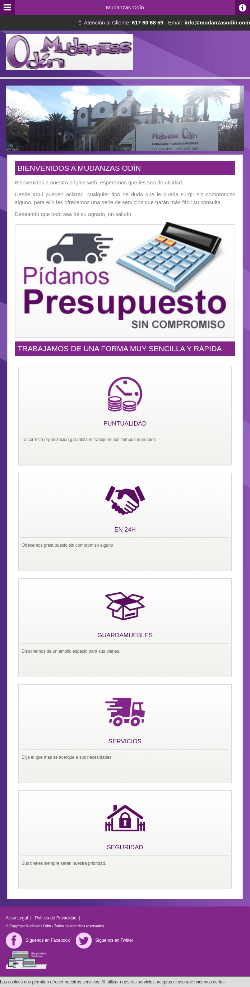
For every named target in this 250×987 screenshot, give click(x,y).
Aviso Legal (17, 918)
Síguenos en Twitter (104, 940)
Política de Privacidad (55, 918)
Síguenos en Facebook (38, 940)
